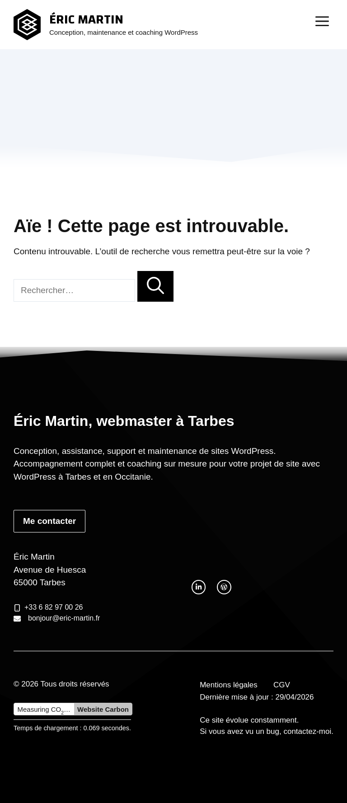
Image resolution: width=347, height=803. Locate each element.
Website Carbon (103, 709)
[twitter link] (199, 587)
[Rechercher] (155, 286)
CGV (281, 685)
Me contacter (49, 521)
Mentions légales (229, 685)
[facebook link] (224, 587)
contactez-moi (307, 731)
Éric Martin (86, 19)
